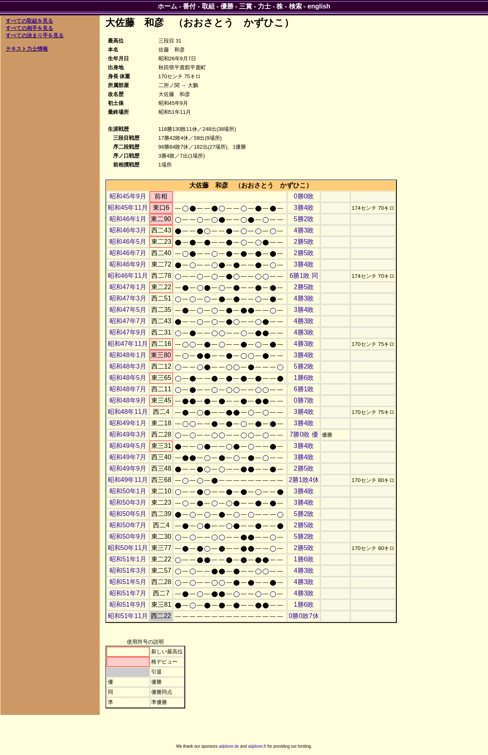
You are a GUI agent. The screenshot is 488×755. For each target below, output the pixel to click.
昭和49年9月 (127, 468)
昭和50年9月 (127, 536)
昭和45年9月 (127, 196)
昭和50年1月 (127, 491)
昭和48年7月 (127, 389)
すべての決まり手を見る (35, 35)
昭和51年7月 (127, 593)
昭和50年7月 (127, 525)
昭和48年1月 (127, 355)
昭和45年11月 (128, 207)
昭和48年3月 (127, 366)
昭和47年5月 (127, 309)
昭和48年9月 (127, 400)
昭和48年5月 (127, 377)
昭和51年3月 (127, 570)
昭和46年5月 (127, 241)
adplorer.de (229, 746)
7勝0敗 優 (303, 434)
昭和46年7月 (127, 253)
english (319, 6)
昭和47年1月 (127, 287)
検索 (295, 6)
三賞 (245, 6)
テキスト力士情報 (27, 49)
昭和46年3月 (127, 230)
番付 (189, 6)
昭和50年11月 (128, 547)
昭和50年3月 (127, 502)
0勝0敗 (304, 196)
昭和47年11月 (128, 343)
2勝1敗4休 (304, 479)
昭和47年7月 (127, 321)
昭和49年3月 (127, 434)
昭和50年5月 (127, 513)
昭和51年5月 (127, 581)
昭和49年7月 (127, 457)
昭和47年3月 (127, 298)
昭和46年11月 (128, 275)
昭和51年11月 (128, 615)
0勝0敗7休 (304, 615)
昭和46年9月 (127, 264)
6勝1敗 (304, 389)
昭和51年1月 (127, 559)
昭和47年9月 (127, 332)
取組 (208, 6)
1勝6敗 (304, 377)
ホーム (167, 6)
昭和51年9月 (127, 604)
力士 (264, 6)
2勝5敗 (304, 241)
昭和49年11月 (128, 479)
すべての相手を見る (29, 28)
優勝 (226, 6)
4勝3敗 (304, 230)
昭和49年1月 (127, 423)
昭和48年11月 (128, 411)
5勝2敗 (304, 218)
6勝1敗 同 (303, 275)
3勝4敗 (304, 207)
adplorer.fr (257, 746)
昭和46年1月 (127, 218)
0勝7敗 (304, 400)
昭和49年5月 (127, 445)
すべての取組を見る (29, 21)
